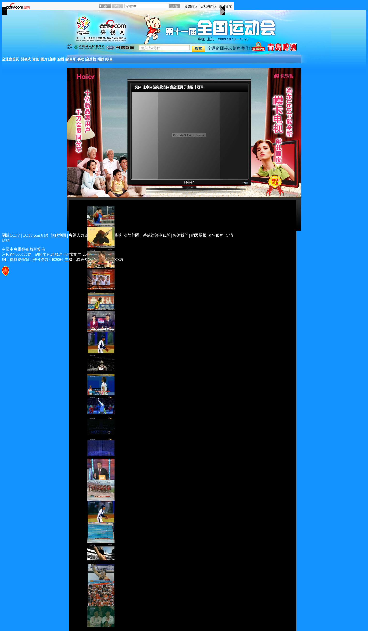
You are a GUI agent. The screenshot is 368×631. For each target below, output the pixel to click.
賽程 (80, 59)
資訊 (35, 59)
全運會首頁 (10, 59)
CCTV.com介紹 (35, 235)
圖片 (44, 59)
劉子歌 (247, 48)
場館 (101, 59)
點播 (60, 59)
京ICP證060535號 (16, 254)
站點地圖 (58, 235)
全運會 (213, 48)
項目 (109, 59)
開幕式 (226, 48)
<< (4, 9)
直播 (52, 59)
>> (222, 9)
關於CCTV (11, 235)
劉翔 (236, 48)
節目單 (71, 59)
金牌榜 (91, 59)
